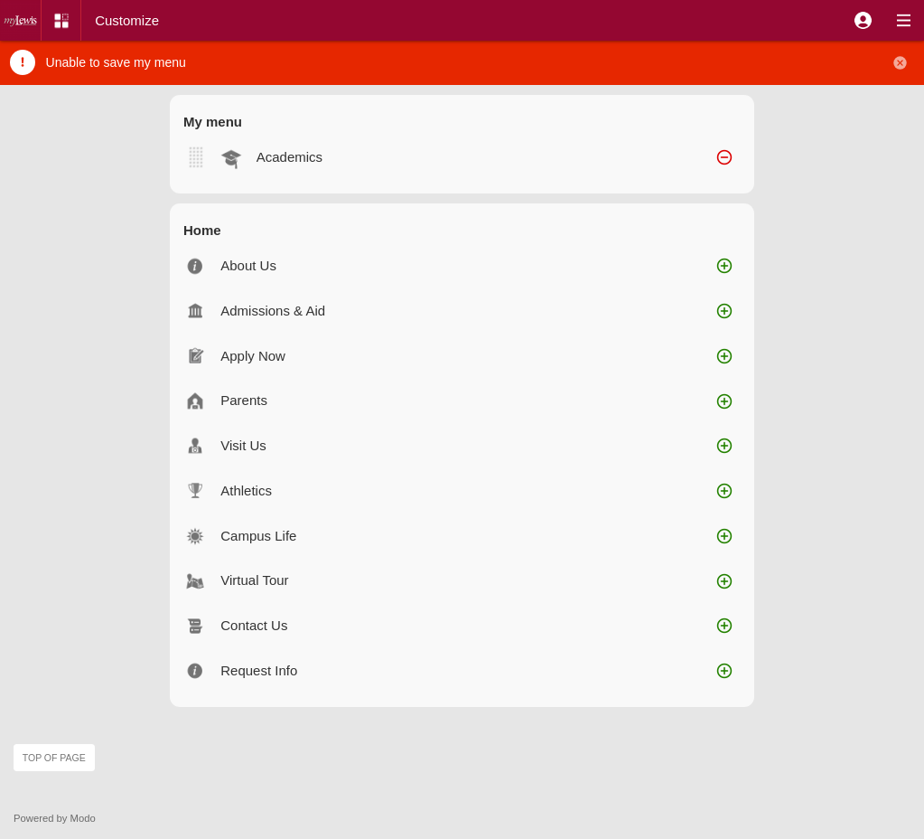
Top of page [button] (54, 757)
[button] (863, 20)
